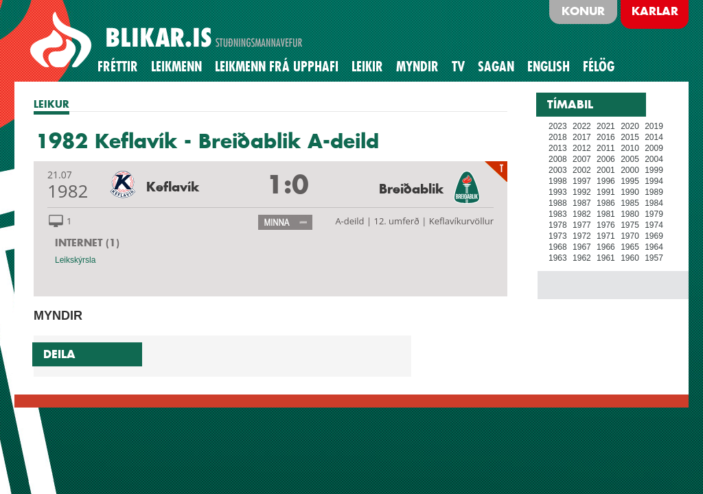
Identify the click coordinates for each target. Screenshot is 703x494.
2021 (606, 126)
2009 (654, 148)
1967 (582, 247)
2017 (582, 137)
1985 (630, 203)
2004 (654, 159)
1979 (654, 214)
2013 (558, 148)
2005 (630, 159)
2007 (582, 159)
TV (458, 66)
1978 (558, 225)
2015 (630, 137)
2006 (606, 159)
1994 (654, 181)
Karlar (655, 11)
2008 (558, 159)
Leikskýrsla (75, 260)
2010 (630, 148)
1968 (558, 247)
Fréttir (117, 66)
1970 (630, 236)
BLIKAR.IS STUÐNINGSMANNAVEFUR (168, 40)
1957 (654, 258)
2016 (606, 137)
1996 (606, 181)
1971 (606, 236)
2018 (558, 137)
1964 (654, 247)
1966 (606, 247)
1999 (654, 170)
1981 (606, 214)
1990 (630, 192)
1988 (558, 203)
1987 (582, 203)
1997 (582, 181)
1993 (558, 192)
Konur (583, 11)
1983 (558, 214)
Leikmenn (176, 66)
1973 (558, 236)
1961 (606, 258)
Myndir (417, 66)
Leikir (367, 66)
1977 (582, 225)
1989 (654, 192)
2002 (582, 170)
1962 (582, 258)
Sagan (496, 66)
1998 (558, 181)
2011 (606, 148)
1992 (582, 192)
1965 (630, 247)
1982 (582, 214)
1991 (606, 192)
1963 (558, 258)
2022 (582, 126)
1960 (630, 258)
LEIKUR (51, 103)
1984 (654, 203)
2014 (654, 137)
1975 (630, 225)
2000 (630, 170)
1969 (654, 236)
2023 (558, 126)
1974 (654, 225)
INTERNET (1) (87, 242)
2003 (558, 170)
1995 (630, 181)
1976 (606, 225)
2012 (582, 148)
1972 (582, 236)
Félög (598, 66)
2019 (654, 126)
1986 (606, 203)
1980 (630, 214)
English (548, 66)
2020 (630, 126)
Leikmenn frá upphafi (276, 66)
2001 (606, 170)
